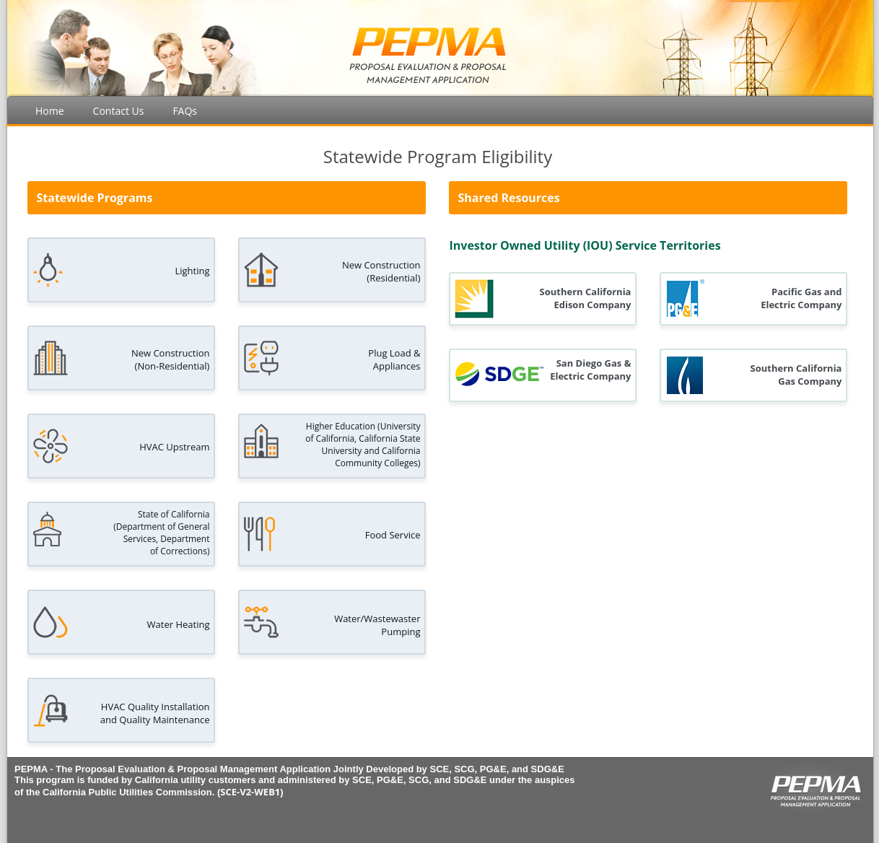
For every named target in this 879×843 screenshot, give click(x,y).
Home (49, 111)
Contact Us (118, 111)
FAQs (184, 111)
